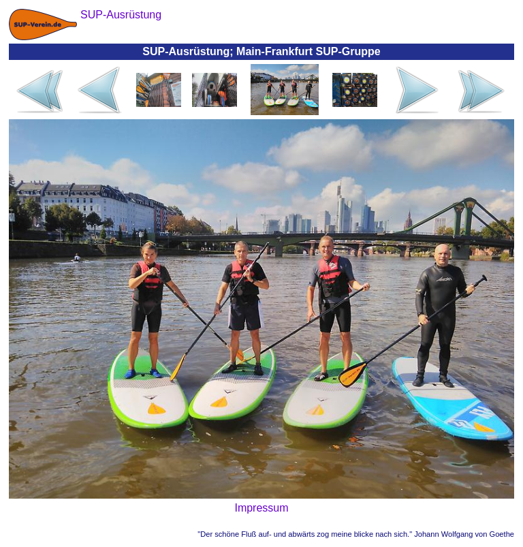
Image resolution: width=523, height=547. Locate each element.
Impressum (261, 508)
